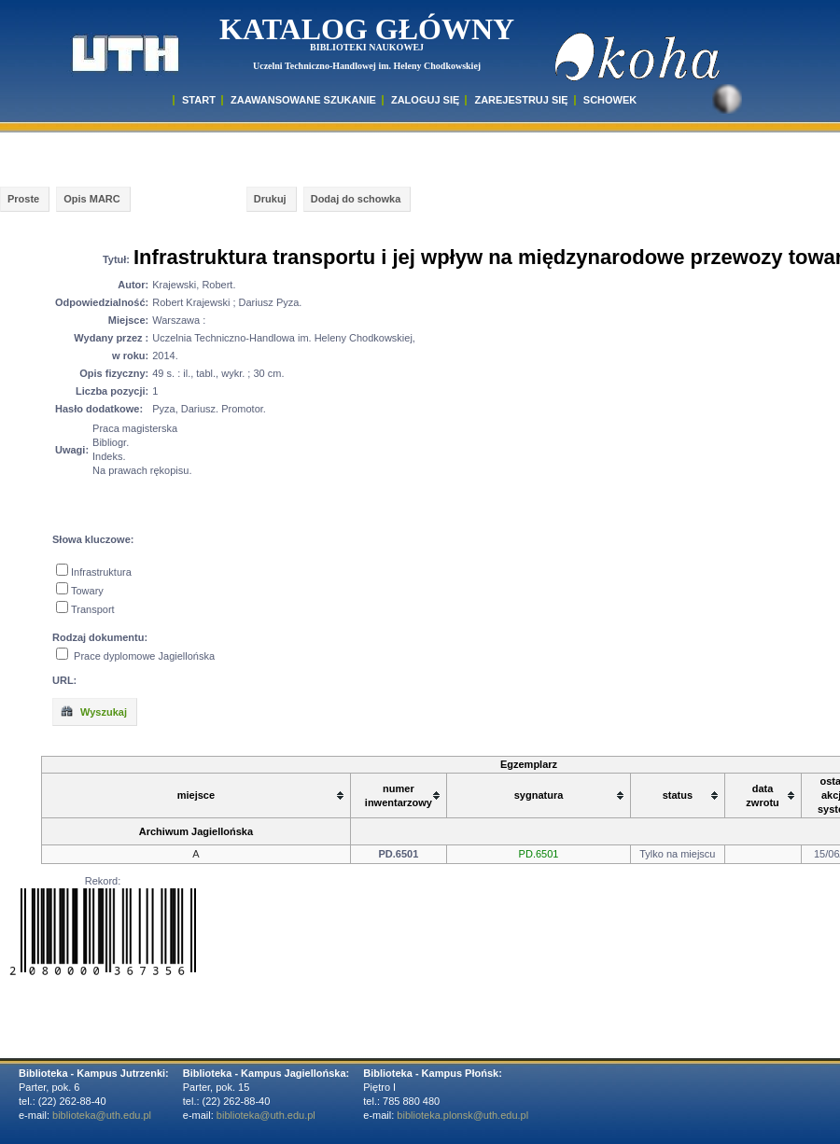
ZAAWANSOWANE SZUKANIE (303, 99)
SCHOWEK (610, 99)
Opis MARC (91, 198)
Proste (23, 198)
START (199, 99)
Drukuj (270, 198)
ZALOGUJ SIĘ (425, 99)
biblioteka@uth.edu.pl (101, 1115)
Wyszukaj (93, 711)
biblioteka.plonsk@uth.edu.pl (462, 1115)
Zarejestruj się (520, 99)
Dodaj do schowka (356, 198)
